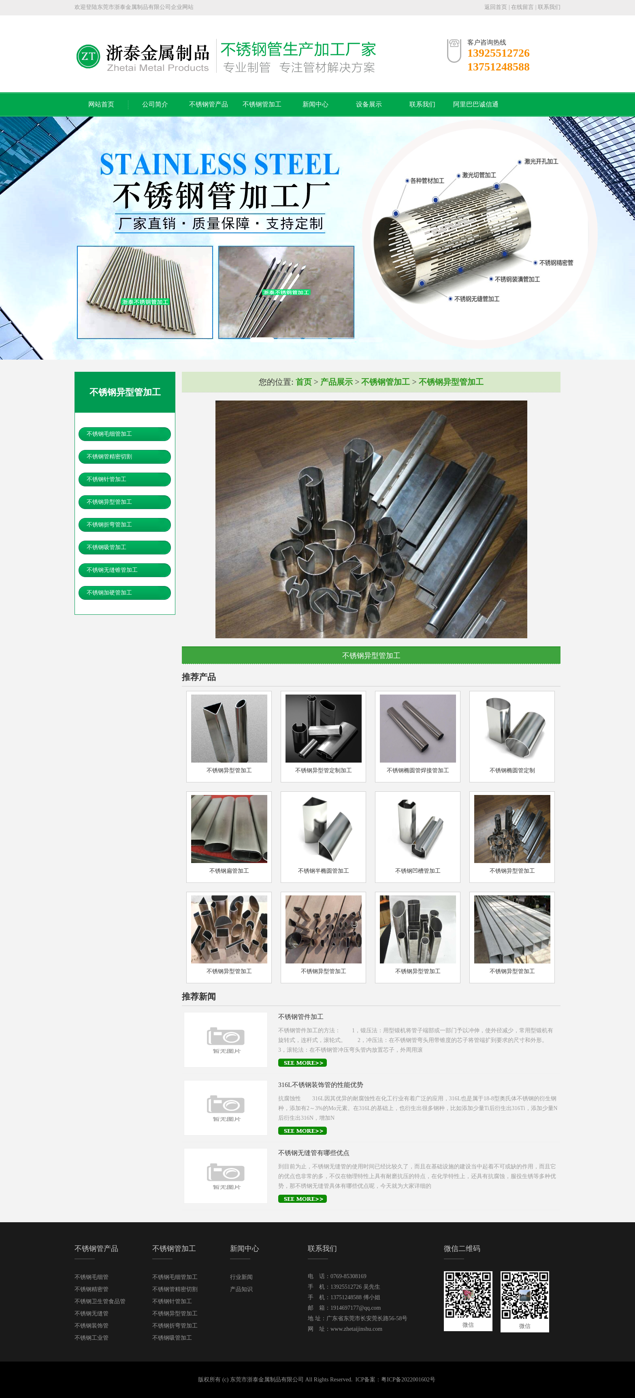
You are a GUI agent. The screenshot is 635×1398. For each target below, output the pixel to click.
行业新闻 (241, 1277)
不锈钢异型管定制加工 (323, 770)
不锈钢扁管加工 (229, 871)
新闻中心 (315, 104)
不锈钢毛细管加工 (109, 434)
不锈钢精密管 (92, 1289)
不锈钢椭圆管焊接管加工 (418, 770)
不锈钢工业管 (92, 1338)
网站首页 (101, 104)
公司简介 (155, 104)
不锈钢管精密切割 (109, 457)
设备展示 (369, 104)
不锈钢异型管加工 (109, 502)
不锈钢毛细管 (92, 1277)
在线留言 (522, 7)
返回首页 (495, 7)
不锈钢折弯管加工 (109, 525)
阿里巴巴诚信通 (476, 104)
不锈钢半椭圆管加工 (323, 871)
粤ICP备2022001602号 (408, 1380)
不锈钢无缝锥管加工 (112, 570)
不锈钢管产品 (208, 104)
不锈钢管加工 (262, 104)
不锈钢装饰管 (92, 1326)
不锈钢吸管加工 (106, 547)
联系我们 (549, 7)
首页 (304, 381)
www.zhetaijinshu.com (356, 1329)
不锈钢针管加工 (106, 479)
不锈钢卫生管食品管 (100, 1301)
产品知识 (241, 1289)
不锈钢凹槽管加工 (418, 871)
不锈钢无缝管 (92, 1314)
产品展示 (336, 381)
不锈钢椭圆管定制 (512, 770)
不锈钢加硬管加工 (109, 593)
